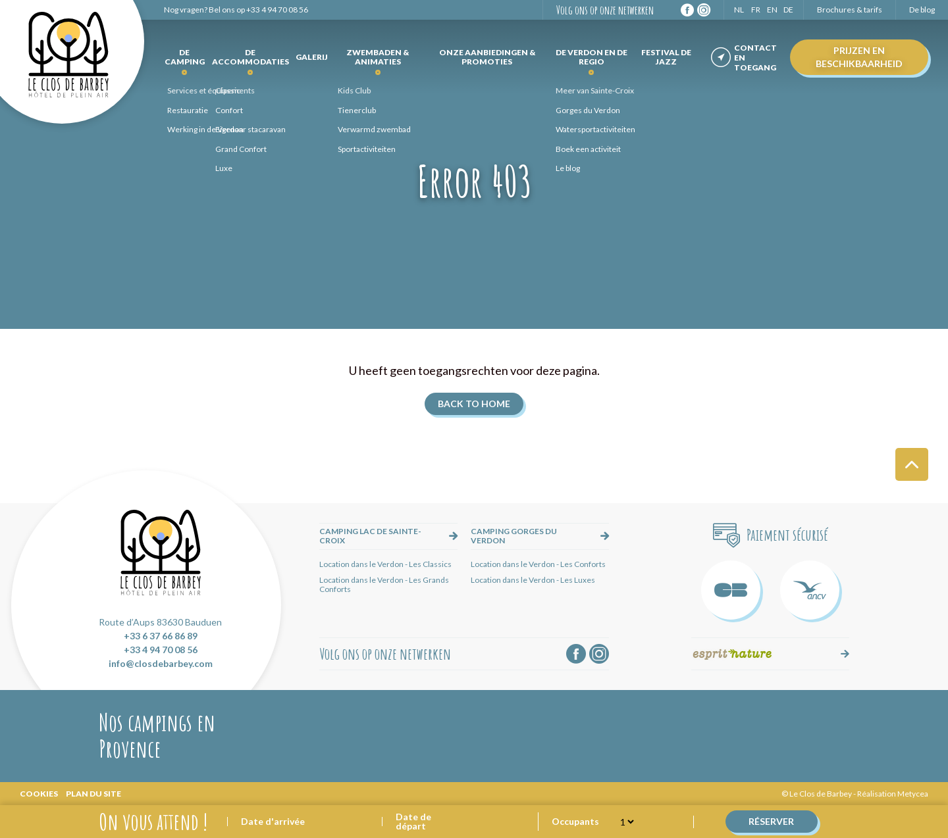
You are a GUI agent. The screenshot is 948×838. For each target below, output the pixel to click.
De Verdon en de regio (591, 56)
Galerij (312, 57)
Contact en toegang (755, 57)
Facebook (687, 10)
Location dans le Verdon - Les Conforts (538, 564)
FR (755, 9)
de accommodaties (250, 56)
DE (788, 9)
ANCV (809, 590)
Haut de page (911, 464)
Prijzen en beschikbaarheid (859, 57)
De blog (922, 9)
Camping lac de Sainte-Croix (370, 535)
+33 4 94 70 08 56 (277, 9)
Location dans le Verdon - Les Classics (385, 564)
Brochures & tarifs (849, 9)
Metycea (912, 794)
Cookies (39, 794)
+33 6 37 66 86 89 (161, 635)
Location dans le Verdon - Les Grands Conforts (384, 584)
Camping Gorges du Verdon (514, 535)
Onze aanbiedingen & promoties (487, 56)
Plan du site (93, 794)
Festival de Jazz (666, 56)
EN (772, 9)
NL (739, 9)
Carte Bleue (730, 590)
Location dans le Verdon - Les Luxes (533, 580)
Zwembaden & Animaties (377, 56)
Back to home (474, 403)
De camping (185, 56)
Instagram (703, 10)
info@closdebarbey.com (161, 663)
